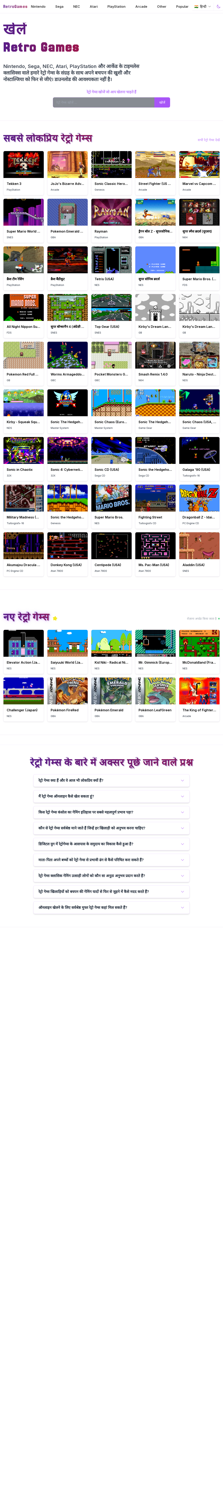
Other (161, 6)
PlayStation (116, 6)
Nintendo (38, 6)
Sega (59, 6)
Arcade (141, 6)
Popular (182, 6)
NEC (76, 6)
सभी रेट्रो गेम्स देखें (209, 140)
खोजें (162, 102)
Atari (94, 6)
